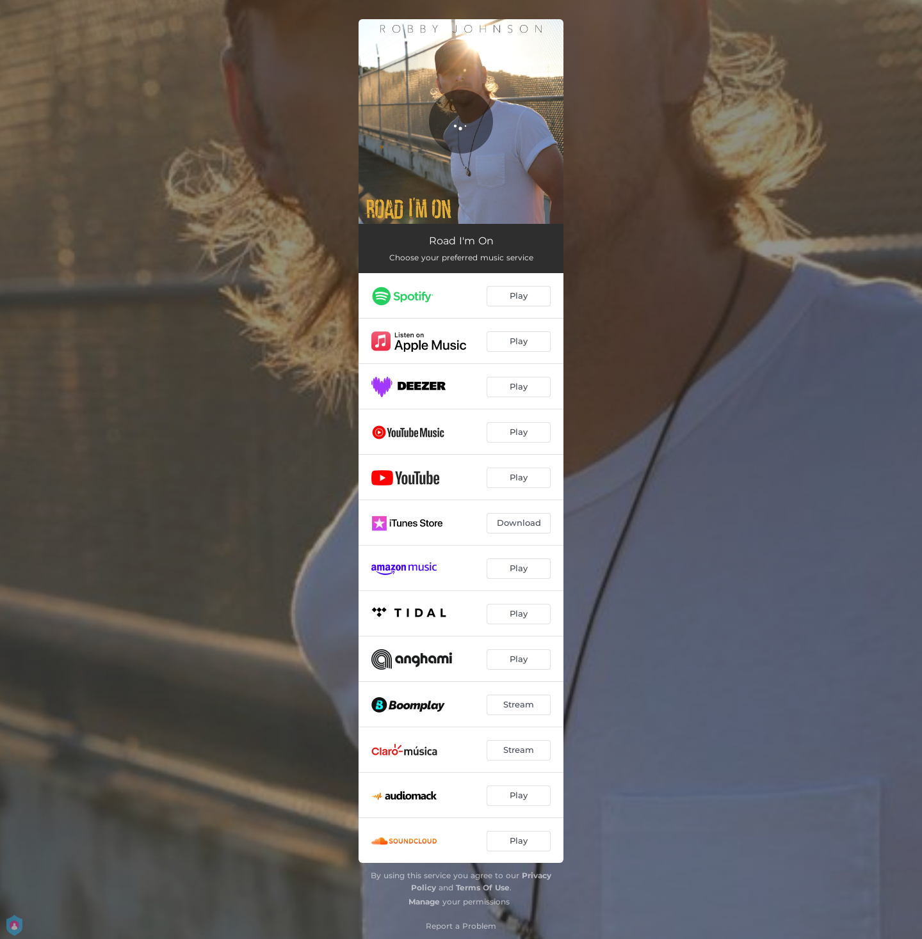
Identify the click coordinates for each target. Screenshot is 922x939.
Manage (424, 901)
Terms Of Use (483, 887)
